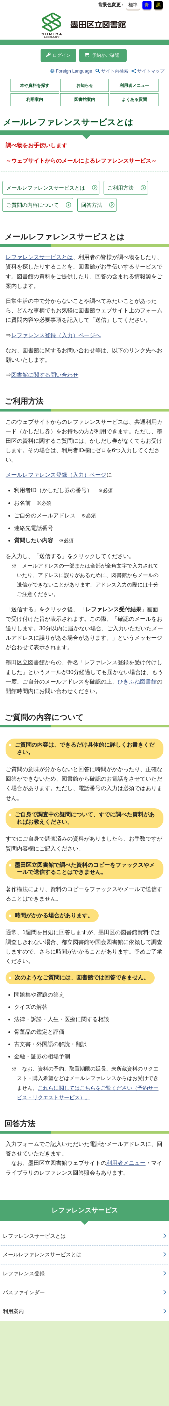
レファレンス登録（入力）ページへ (56, 335)
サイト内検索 (114, 71)
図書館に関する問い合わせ (44, 375)
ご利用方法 (120, 188)
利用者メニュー (134, 85)
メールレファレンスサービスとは (45, 188)
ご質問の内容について (32, 205)
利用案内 (34, 99)
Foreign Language (74, 71)
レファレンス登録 (24, 1273)
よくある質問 (134, 99)
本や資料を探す (34, 85)
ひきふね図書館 (137, 682)
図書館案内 (84, 99)
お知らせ (84, 85)
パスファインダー (24, 1292)
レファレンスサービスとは (39, 257)
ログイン (58, 55)
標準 (133, 4)
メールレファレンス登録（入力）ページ (56, 475)
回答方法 (91, 205)
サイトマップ (150, 71)
